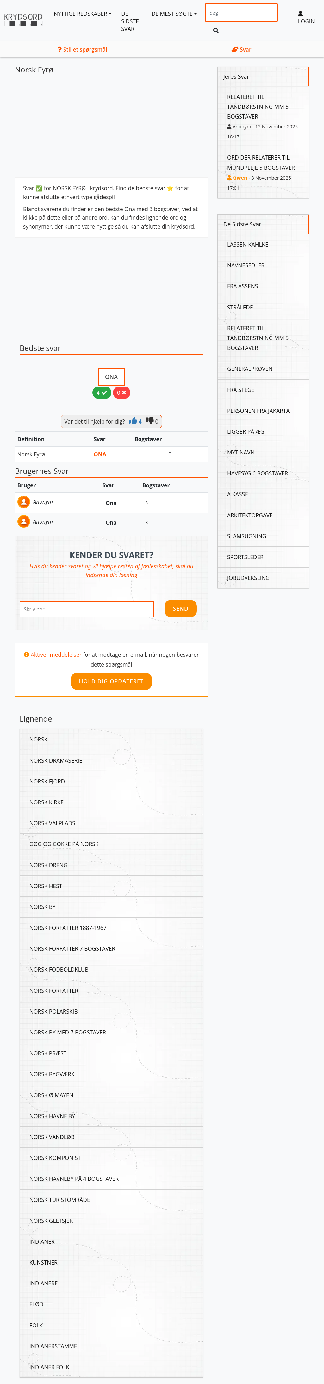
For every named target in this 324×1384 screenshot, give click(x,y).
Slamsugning (246, 536)
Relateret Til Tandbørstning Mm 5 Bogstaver (258, 106)
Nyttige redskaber (80, 13)
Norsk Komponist (55, 1157)
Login (306, 18)
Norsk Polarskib (53, 1011)
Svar (242, 49)
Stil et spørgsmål (82, 49)
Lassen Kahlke (247, 244)
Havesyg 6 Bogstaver (257, 473)
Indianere (43, 1283)
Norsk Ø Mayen (51, 1095)
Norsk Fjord (47, 781)
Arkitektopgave (250, 515)
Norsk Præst (47, 1053)
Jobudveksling (248, 578)
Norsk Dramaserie (55, 760)
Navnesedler (246, 265)
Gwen (237, 177)
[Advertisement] (111, 128)
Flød (36, 1304)
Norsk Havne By (52, 1116)
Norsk (38, 739)
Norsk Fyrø (31, 454)
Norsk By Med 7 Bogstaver (67, 1032)
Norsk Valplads (52, 823)
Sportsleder (245, 557)
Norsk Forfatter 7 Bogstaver (72, 948)
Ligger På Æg (245, 431)
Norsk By (42, 907)
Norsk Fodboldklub (59, 969)
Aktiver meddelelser (57, 654)
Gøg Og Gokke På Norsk (63, 844)
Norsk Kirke (46, 802)
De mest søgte (172, 13)
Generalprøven (249, 368)
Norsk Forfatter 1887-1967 (68, 927)
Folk (36, 1325)
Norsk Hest (45, 886)
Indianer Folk (49, 1367)
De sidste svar (130, 21)
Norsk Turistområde (59, 1200)
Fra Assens (242, 286)
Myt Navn (241, 452)
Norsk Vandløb (51, 1137)
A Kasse (237, 494)
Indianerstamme (53, 1346)
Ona (111, 377)
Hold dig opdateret (111, 681)
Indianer (42, 1241)
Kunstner (43, 1262)
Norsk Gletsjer (51, 1220)
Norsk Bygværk (51, 1074)
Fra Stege (240, 389)
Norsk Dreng (48, 865)
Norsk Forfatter (53, 990)
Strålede (240, 307)
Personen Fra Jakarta (258, 410)
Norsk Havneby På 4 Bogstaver (74, 1178)
